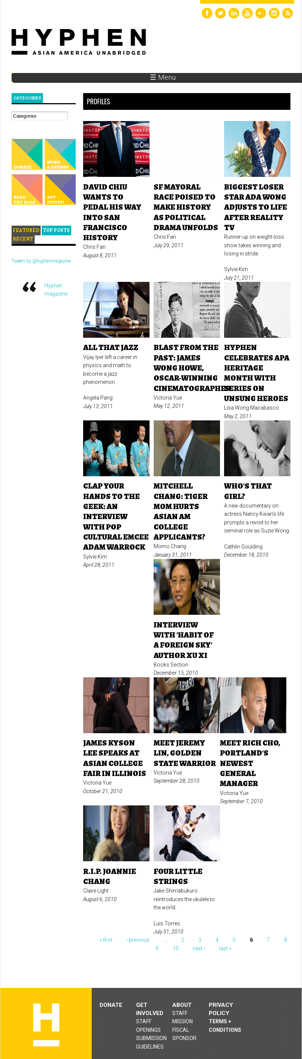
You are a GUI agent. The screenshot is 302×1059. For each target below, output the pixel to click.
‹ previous (138, 940)
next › (199, 948)
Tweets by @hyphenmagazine (41, 261)
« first (106, 940)
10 (176, 948)
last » (225, 948)
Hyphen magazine (46, 1025)
